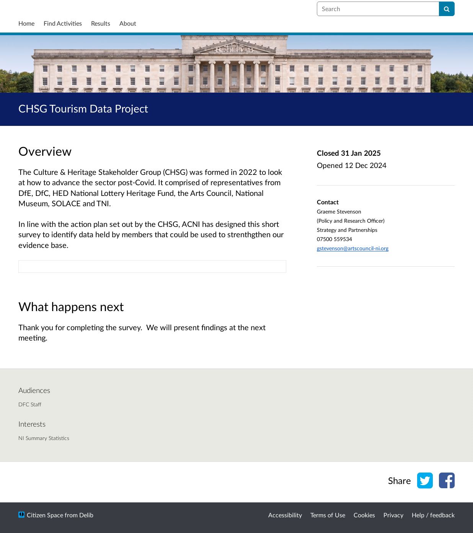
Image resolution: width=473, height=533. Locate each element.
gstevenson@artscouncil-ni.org (352, 248)
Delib (86, 514)
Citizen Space (45, 514)
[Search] (447, 9)
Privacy (393, 514)
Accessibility (285, 514)
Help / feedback (433, 514)
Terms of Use (327, 514)
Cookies (364, 514)
